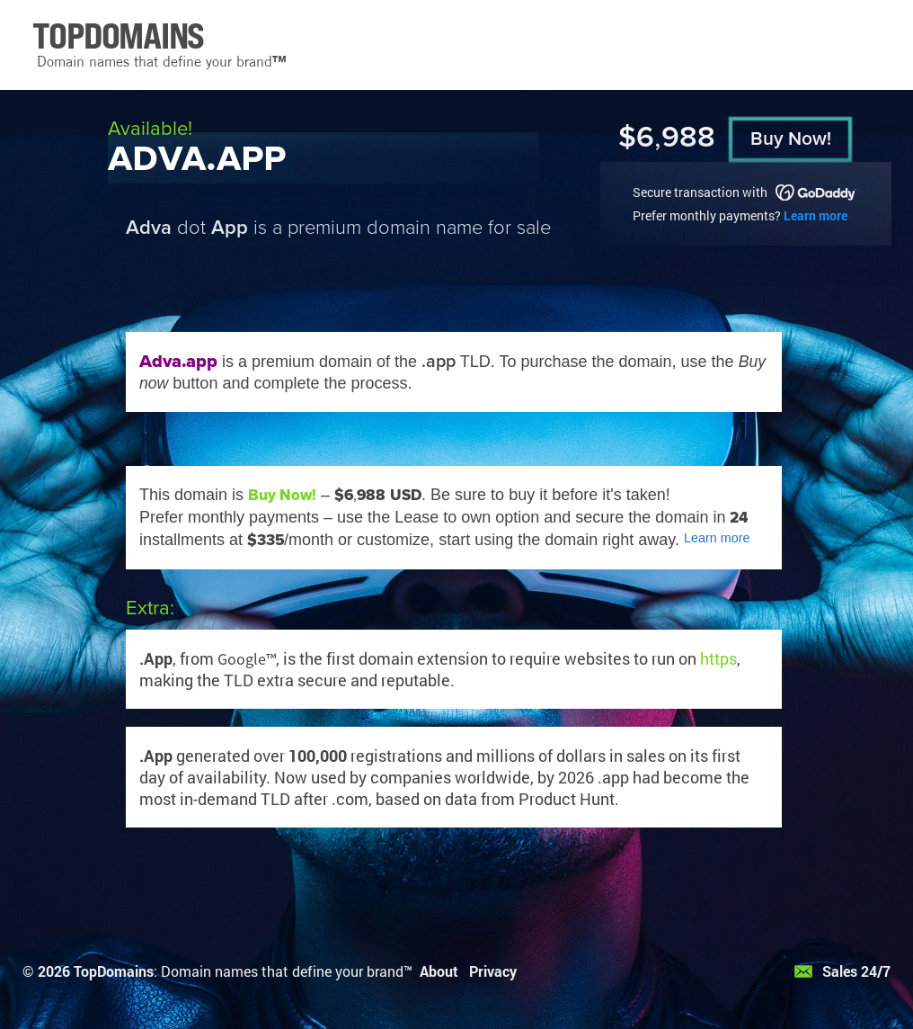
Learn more (815, 215)
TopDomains (114, 971)
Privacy (493, 971)
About (439, 971)
